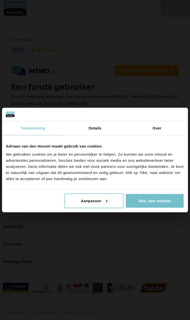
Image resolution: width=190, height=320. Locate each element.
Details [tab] (95, 128)
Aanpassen (94, 200)
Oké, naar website (154, 200)
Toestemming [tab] (33, 128)
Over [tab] (157, 128)
